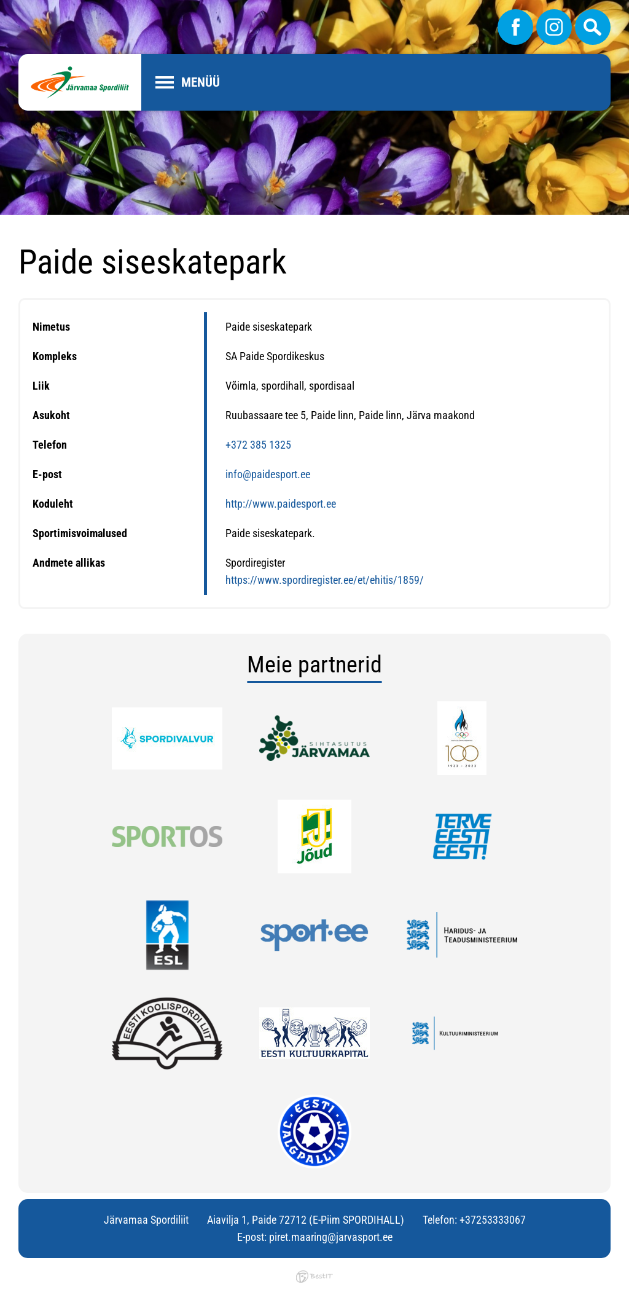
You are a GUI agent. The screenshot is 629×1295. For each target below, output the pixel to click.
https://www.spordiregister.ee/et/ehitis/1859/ (324, 579)
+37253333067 (492, 1219)
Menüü (200, 82)
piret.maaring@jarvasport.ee (331, 1236)
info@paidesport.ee (267, 474)
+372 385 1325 (258, 444)
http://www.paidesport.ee (280, 503)
